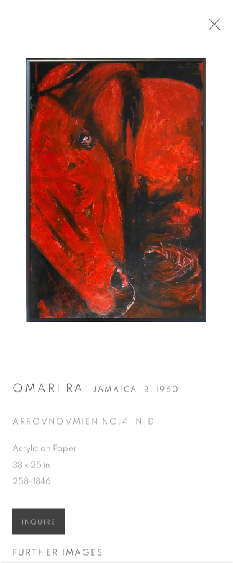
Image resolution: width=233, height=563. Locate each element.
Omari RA (48, 390)
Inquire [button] (39, 524)
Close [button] (212, 28)
